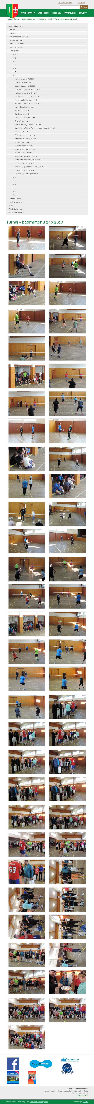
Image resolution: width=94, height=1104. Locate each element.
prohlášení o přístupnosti (38, 1102)
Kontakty (82, 13)
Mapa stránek (69, 13)
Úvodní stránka (28, 13)
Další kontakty (83, 1095)
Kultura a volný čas (28, 19)
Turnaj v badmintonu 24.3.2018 (66, 19)
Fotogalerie (42, 19)
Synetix (85, 1102)
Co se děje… (56, 13)
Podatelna (81, 3)
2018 (50, 19)
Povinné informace (65, 3)
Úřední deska (43, 13)
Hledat (84, 7)
